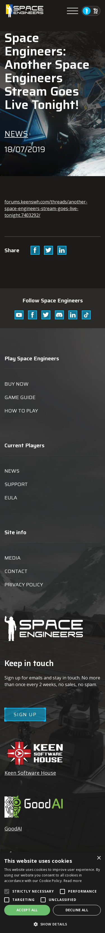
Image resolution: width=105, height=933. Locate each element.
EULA (10, 498)
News (16, 134)
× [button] (99, 858)
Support (16, 484)
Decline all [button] (77, 910)
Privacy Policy (23, 585)
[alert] (52, 892)
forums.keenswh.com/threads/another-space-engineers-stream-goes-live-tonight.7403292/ (45, 208)
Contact (15, 571)
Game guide (20, 397)
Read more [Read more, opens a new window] (73, 880)
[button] (52, 924)
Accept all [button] (27, 910)
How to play (21, 411)
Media (12, 558)
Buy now (16, 384)
